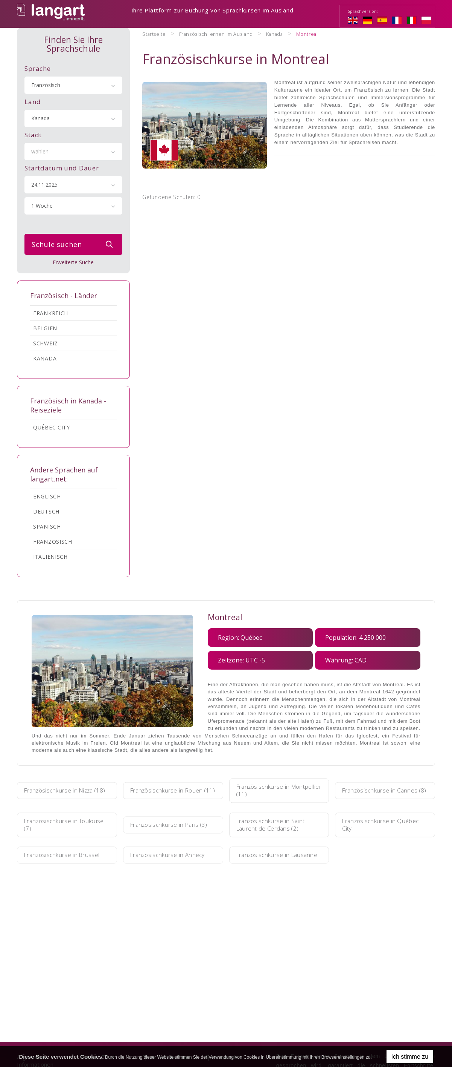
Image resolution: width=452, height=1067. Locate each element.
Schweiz (45, 343)
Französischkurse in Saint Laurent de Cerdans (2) (274, 825)
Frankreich (50, 313)
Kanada (44, 358)
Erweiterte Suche (73, 262)
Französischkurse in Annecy (172, 855)
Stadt (33, 135)
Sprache (37, 68)
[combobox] (73, 85)
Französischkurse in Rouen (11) (171, 791)
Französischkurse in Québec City (384, 825)
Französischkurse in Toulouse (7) (55, 825)
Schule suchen (74, 244)
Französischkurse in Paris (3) (169, 825)
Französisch (52, 542)
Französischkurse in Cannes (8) (384, 791)
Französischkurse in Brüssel (66, 855)
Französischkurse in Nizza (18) (63, 791)
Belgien (45, 328)
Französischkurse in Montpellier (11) (267, 791)
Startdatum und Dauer (61, 168)
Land (32, 102)
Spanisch (47, 526)
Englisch (47, 496)
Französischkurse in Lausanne (267, 855)
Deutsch (46, 511)
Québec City (51, 427)
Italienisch (50, 557)
